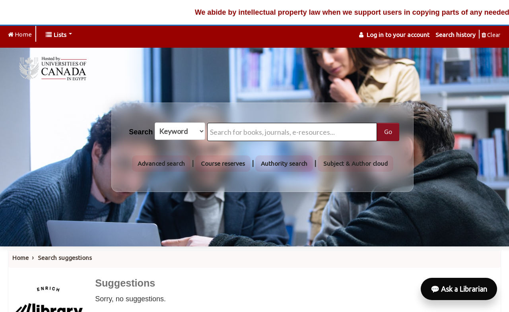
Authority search (284, 163)
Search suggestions (65, 257)
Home (20, 257)
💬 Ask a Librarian (459, 289)
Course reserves (223, 163)
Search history (455, 34)
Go (388, 132)
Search (141, 132)
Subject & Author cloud (355, 163)
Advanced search (161, 163)
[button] (59, 35)
